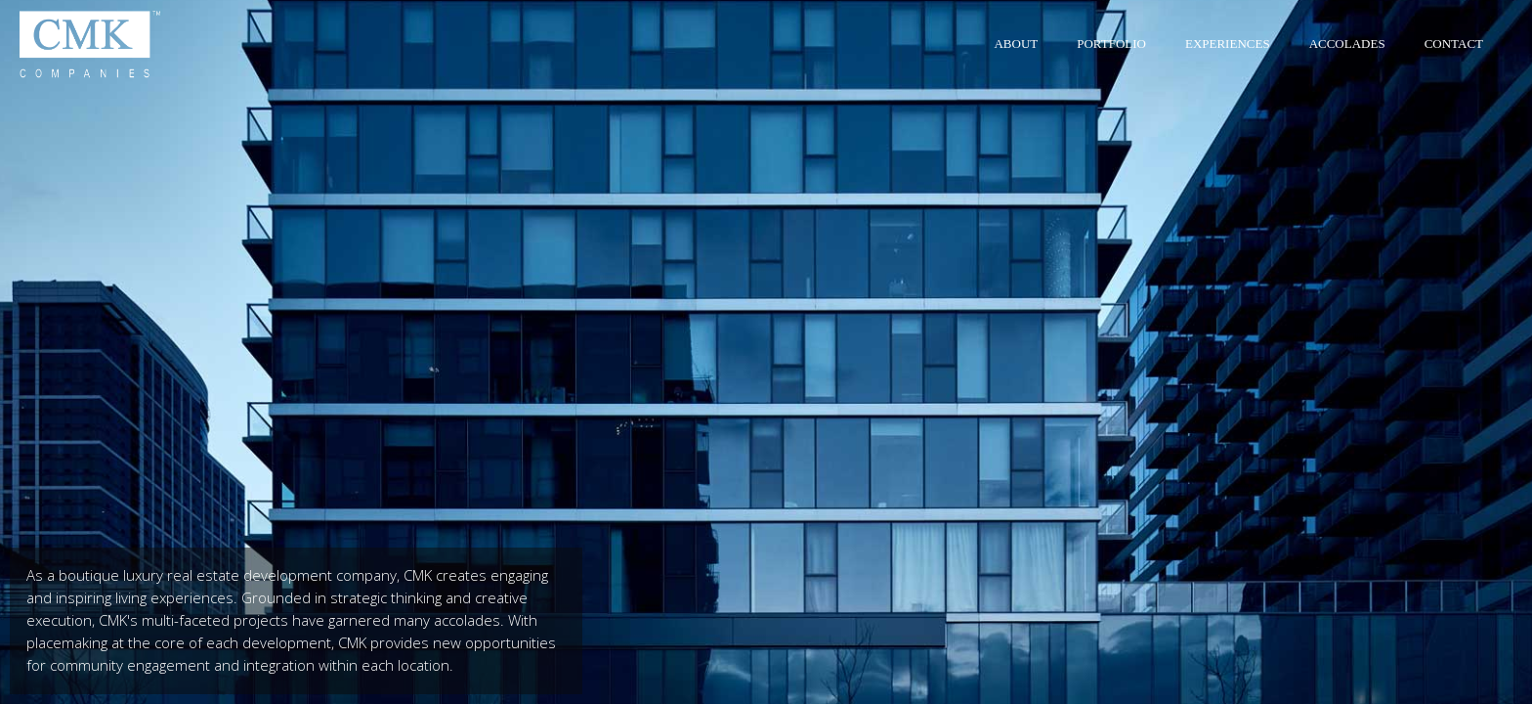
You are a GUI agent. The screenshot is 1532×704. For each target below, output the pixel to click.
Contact (1454, 43)
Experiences (1227, 43)
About (1016, 43)
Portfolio (1111, 43)
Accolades (1347, 43)
